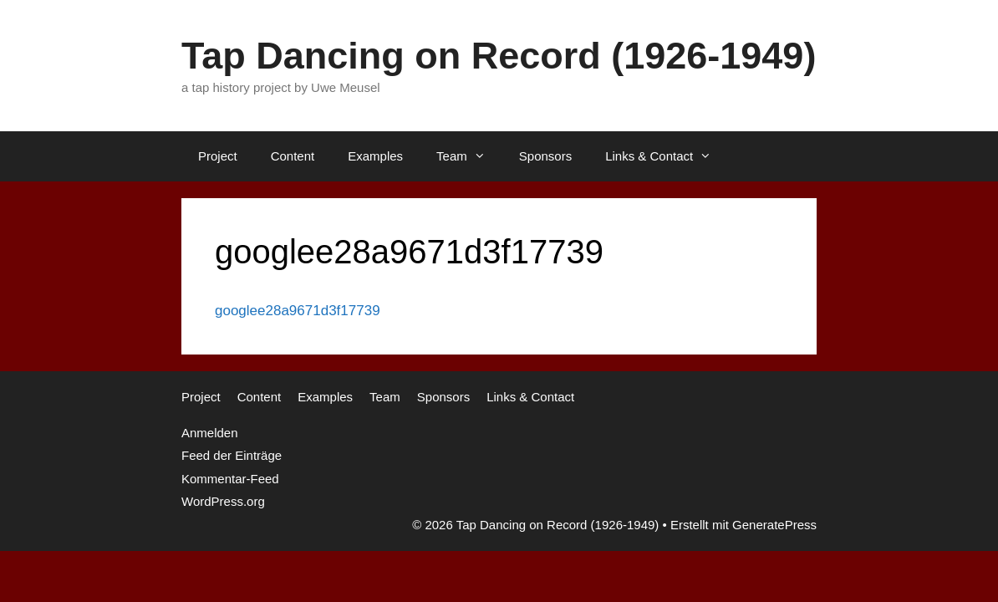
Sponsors (545, 156)
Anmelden (209, 433)
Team (469, 156)
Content (293, 156)
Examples (375, 156)
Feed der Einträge (231, 455)
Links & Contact (666, 156)
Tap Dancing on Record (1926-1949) (498, 55)
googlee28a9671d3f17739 (297, 311)
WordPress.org (223, 501)
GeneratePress (774, 525)
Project (217, 156)
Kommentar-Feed (230, 479)
